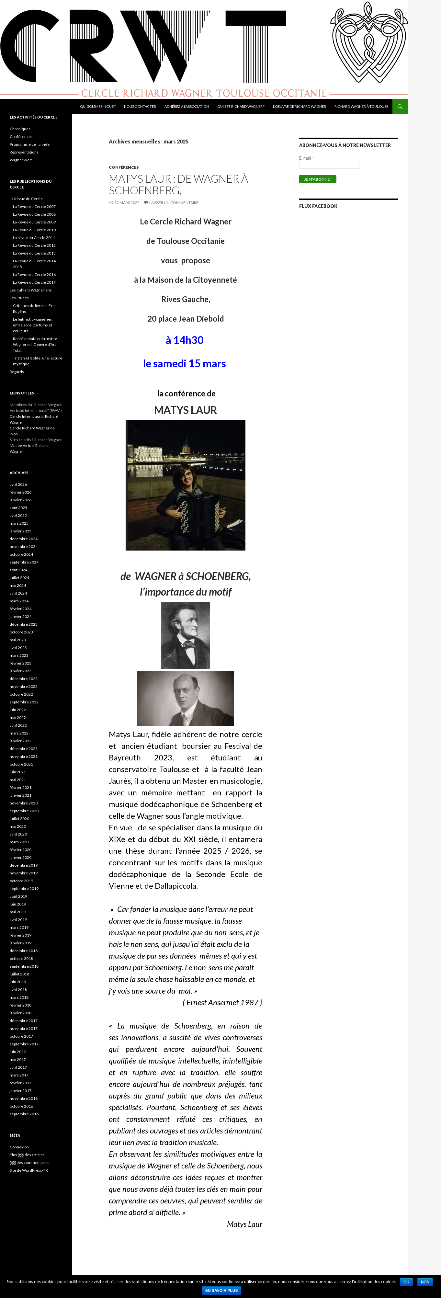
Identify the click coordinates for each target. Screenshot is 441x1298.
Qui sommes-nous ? (98, 106)
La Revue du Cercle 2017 (34, 282)
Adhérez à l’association (186, 106)
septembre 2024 (24, 562)
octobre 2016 (21, 1106)
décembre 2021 (24, 748)
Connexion (19, 1146)
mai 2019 (18, 911)
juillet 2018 (19, 974)
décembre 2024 (24, 538)
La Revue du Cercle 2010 (34, 229)
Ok (406, 1282)
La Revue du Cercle (26, 198)
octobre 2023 (21, 632)
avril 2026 (18, 484)
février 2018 (20, 1005)
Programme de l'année (30, 144)
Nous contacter (140, 106)
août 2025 (18, 507)
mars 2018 (19, 997)
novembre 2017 (24, 1028)
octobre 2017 (21, 1036)
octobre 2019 (21, 880)
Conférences (124, 167)
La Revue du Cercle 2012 (34, 245)
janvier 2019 (20, 942)
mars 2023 (19, 655)
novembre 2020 (24, 803)
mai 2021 (18, 779)
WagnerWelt (21, 159)
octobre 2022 (21, 694)
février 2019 (20, 935)
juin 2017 (18, 1051)
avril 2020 (18, 834)
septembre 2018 (24, 966)
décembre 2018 (24, 950)
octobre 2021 (21, 764)
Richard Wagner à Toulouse (361, 106)
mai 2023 (18, 639)
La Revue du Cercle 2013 (34, 253)
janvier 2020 (20, 857)
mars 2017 (19, 1075)
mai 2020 (18, 826)
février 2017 (20, 1082)
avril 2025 (18, 515)
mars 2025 (19, 523)
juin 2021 (18, 771)
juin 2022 (18, 709)
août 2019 (18, 896)
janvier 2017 (20, 1090)
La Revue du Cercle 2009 (34, 222)
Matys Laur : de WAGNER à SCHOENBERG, (178, 184)
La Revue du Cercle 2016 (34, 274)
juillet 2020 (19, 818)
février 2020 (20, 849)
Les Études (19, 297)
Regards (17, 371)
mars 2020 (19, 841)
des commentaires (30, 1162)
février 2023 (20, 663)
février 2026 (20, 492)
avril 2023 (18, 647)
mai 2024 (18, 585)
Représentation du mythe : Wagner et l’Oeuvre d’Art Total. (36, 344)
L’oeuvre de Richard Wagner (299, 106)
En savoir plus (221, 1290)
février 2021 (20, 787)
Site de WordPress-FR (29, 1170)
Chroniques (20, 128)
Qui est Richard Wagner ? (241, 106)
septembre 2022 (24, 702)
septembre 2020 (24, 810)
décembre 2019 (24, 865)
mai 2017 (18, 1059)
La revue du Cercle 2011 (34, 237)
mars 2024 (19, 600)
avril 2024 (18, 593)
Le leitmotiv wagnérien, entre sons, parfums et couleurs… (33, 325)
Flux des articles (27, 1154)
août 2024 (18, 569)
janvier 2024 (20, 616)
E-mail (306, 158)
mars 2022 (19, 733)
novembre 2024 (24, 546)
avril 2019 (18, 919)
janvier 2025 (20, 531)
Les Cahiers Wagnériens (31, 290)
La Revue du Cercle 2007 (34, 206)
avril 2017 (18, 1067)
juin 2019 (18, 904)
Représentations (24, 152)
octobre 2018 (21, 958)
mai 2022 (18, 717)
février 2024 (20, 608)
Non (425, 1282)
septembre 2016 (24, 1113)
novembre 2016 (24, 1098)
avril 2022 (18, 725)
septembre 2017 (24, 1044)
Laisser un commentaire (173, 202)
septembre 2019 (24, 888)
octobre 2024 (21, 554)
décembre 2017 (24, 1020)
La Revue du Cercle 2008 (34, 214)
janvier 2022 (20, 740)
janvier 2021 (20, 795)
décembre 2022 (24, 678)
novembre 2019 (24, 873)
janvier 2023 (20, 670)
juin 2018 (18, 981)
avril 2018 (18, 989)
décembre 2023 (24, 624)
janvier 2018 (20, 1012)
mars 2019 (19, 927)
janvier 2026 (20, 499)
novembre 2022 (24, 686)
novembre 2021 (24, 756)
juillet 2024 (19, 577)
